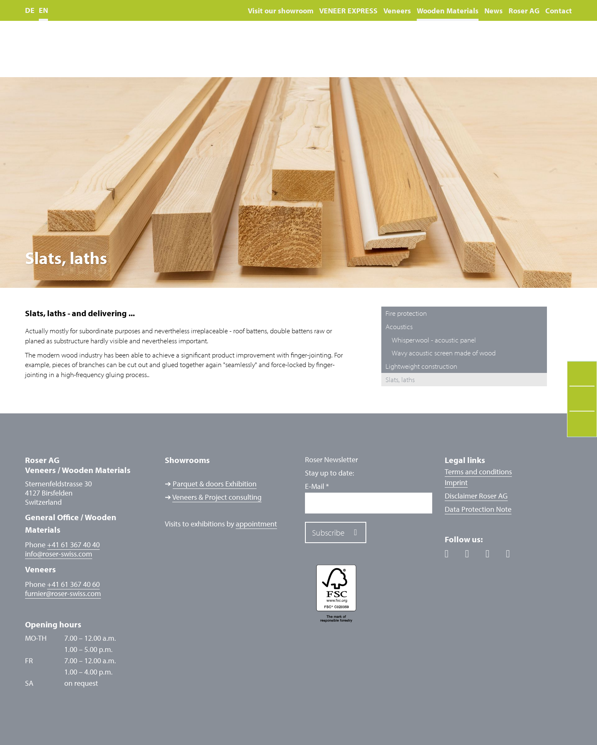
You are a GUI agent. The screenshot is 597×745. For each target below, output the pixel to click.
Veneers (397, 10)
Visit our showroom (280, 10)
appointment (256, 524)
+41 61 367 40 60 (73, 584)
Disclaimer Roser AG (476, 496)
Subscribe (328, 532)
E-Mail (317, 486)
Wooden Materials (448, 10)
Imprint (456, 482)
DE (30, 10)
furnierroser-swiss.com (63, 593)
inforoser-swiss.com (58, 554)
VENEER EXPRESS (348, 10)
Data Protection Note (478, 509)
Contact (558, 10)
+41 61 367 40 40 (73, 544)
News (493, 10)
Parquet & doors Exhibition (215, 483)
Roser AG (524, 10)
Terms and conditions (478, 471)
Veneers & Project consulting (217, 497)
